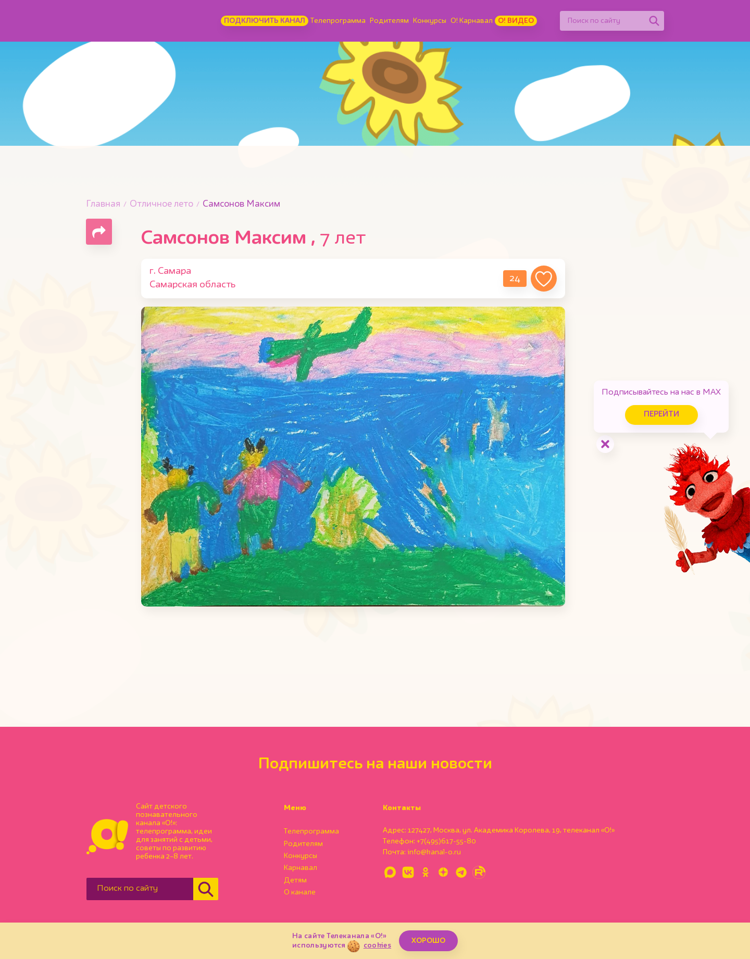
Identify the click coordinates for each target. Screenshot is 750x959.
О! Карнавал (472, 21)
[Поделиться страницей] (99, 232)
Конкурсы (429, 21)
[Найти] (654, 21)
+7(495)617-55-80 (446, 841)
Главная (103, 204)
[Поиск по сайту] (602, 21)
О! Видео (516, 21)
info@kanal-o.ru (434, 852)
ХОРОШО (428, 941)
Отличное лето (161, 204)
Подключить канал (264, 21)
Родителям (389, 21)
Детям (295, 880)
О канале (300, 892)
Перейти (661, 414)
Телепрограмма (338, 21)
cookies (377, 945)
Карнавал (300, 868)
